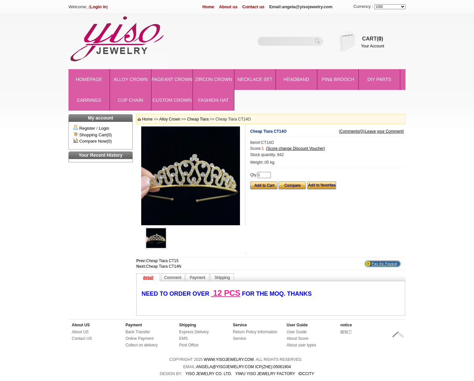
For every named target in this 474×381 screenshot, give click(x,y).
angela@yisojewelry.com (225, 367)
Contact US (82, 338)
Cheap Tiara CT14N (163, 266)
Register (87, 128)
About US (81, 325)
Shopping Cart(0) (95, 134)
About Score (297, 338)
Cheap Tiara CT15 (162, 261)
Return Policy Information (255, 332)
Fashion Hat (213, 100)
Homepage (89, 79)
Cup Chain (130, 100)
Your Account (372, 46)
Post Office (188, 345)
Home (208, 6)
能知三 (346, 332)
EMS (183, 338)
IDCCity (306, 373)
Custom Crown (172, 100)
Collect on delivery (141, 345)
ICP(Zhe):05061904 (273, 367)
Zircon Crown (213, 79)
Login (104, 128)
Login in (98, 6)
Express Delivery (194, 332)
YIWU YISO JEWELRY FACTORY (265, 373)
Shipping (187, 325)
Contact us (253, 6)
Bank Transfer (137, 332)
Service (240, 325)
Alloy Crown (130, 79)
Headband (296, 79)
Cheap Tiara (197, 119)
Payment (133, 325)
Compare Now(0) (95, 141)
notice (346, 325)
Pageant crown (172, 79)
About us (228, 6)
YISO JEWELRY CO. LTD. (208, 373)
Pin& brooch (338, 79)
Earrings (89, 100)
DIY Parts (379, 79)
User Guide (297, 325)
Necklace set (255, 79)
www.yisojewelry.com (229, 359)
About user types (301, 345)
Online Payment (139, 338)
